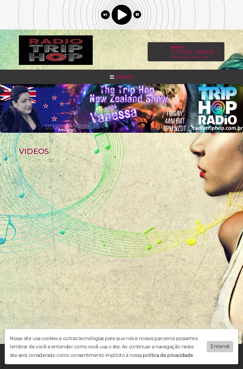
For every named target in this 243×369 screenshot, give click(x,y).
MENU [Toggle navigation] (121, 76)
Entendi (220, 346)
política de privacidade (168, 355)
